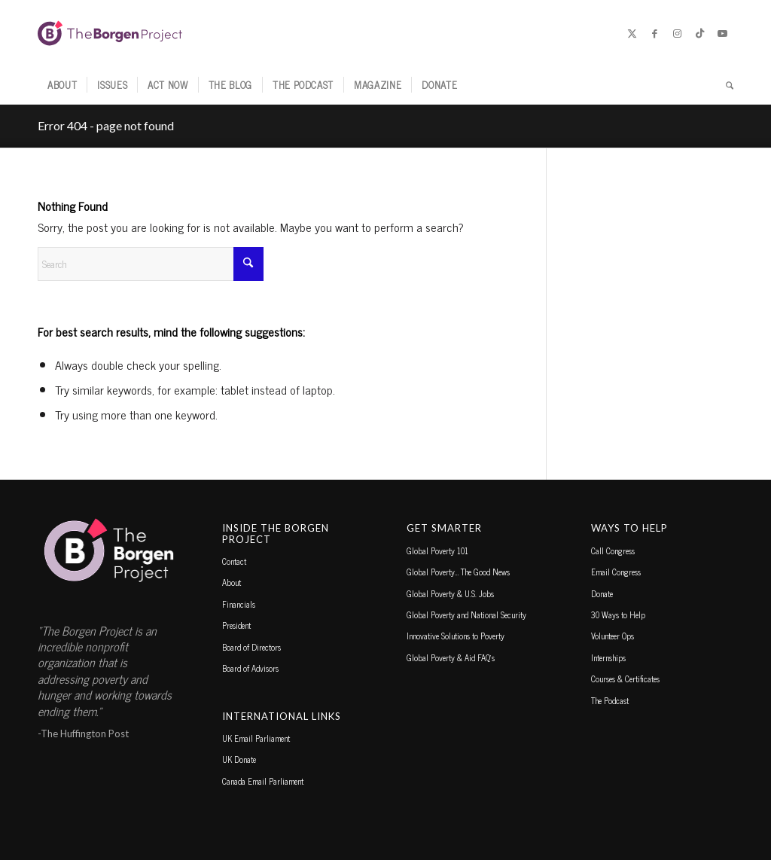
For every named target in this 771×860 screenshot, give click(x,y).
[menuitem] (62, 85)
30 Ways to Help (618, 614)
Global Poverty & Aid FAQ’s (451, 657)
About (231, 582)
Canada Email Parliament (262, 781)
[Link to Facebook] (654, 33)
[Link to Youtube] (722, 33)
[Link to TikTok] (699, 33)
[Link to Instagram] (677, 33)
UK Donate (239, 759)
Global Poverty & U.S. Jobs (450, 593)
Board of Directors (251, 647)
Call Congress (613, 550)
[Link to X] (631, 33)
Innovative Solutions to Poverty (455, 635)
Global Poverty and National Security (466, 614)
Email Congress (616, 571)
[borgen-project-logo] (110, 33)
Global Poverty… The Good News (458, 571)
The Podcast (610, 700)
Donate (602, 593)
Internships (608, 657)
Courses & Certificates (625, 678)
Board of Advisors (250, 668)
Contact (234, 561)
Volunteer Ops (612, 635)
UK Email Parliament (256, 738)
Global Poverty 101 (437, 550)
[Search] (724, 85)
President (236, 625)
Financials (238, 604)
